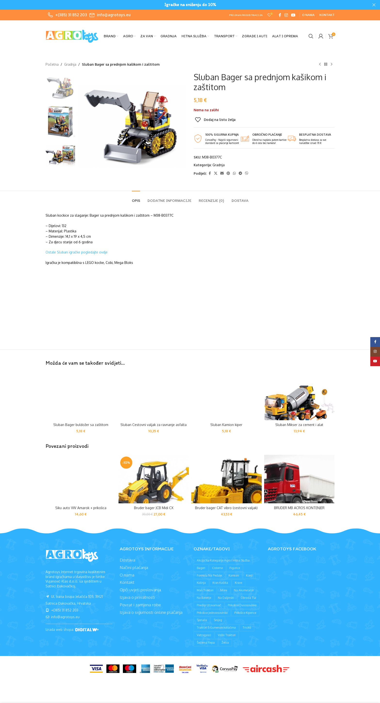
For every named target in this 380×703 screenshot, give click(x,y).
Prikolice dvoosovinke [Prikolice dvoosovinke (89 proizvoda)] (242, 605)
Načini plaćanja (134, 567)
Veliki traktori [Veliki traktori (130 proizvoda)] (227, 635)
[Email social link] (222, 173)
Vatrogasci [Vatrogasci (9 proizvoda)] (204, 635)
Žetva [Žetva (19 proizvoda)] (225, 642)
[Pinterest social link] (228, 173)
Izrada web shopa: (60, 630)
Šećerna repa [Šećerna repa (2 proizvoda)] (206, 642)
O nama (127, 574)
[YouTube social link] (293, 15)
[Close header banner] (374, 5)
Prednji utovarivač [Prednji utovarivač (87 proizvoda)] (209, 605)
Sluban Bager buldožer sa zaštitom (80, 425)
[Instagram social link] (286, 15)
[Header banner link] (182, 5)
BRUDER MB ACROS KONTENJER (299, 508)
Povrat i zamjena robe (140, 604)
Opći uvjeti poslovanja (140, 589)
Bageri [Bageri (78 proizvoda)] (201, 568)
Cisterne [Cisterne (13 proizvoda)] (217, 568)
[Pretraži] (311, 36)
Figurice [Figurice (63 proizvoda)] (235, 568)
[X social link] (216, 173)
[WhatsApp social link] (234, 173)
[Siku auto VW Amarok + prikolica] (81, 479)
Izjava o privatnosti (137, 597)
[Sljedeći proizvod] (331, 64)
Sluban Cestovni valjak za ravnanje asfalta (153, 425)
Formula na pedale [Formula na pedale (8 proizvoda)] (209, 575)
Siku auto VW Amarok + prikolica (80, 508)
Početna (52, 64)
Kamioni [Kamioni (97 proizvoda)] (234, 575)
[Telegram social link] (240, 173)
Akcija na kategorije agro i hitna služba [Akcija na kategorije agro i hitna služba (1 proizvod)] (223, 560)
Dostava (127, 559)
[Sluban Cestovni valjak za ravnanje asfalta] (154, 396)
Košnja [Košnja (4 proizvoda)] (201, 583)
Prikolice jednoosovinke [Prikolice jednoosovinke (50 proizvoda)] (212, 613)
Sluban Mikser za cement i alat (299, 425)
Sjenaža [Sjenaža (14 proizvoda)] (202, 620)
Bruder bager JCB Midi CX (153, 508)
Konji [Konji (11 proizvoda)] (249, 575)
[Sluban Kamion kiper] (226, 396)
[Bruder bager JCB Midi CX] (154, 479)
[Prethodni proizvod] (320, 64)
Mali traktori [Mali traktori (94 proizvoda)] (205, 590)
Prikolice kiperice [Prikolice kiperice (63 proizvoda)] (245, 613)
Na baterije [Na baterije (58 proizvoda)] (204, 598)
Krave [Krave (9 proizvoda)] (238, 583)
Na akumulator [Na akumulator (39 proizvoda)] (244, 590)
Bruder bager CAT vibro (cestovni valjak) (226, 508)
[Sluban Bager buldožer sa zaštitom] (81, 396)
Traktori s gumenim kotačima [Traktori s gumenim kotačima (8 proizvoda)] (216, 627)
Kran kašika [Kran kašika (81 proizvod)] (220, 583)
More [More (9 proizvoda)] (223, 590)
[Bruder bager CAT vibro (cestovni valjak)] (226, 479)
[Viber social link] (247, 173)
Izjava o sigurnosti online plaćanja (151, 612)
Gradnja (70, 64)
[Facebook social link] (280, 15)
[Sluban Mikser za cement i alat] (299, 396)
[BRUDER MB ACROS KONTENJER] (299, 479)
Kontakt (127, 582)
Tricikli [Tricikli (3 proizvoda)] (247, 627)
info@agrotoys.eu (114, 14)
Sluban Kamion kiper (226, 425)
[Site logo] (72, 36)
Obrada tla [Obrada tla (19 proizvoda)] (248, 598)
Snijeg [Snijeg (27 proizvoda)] (218, 620)
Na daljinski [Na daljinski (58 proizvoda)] (226, 598)
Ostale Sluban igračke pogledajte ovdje (77, 252)
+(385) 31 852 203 (71, 14)
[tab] (136, 198)
